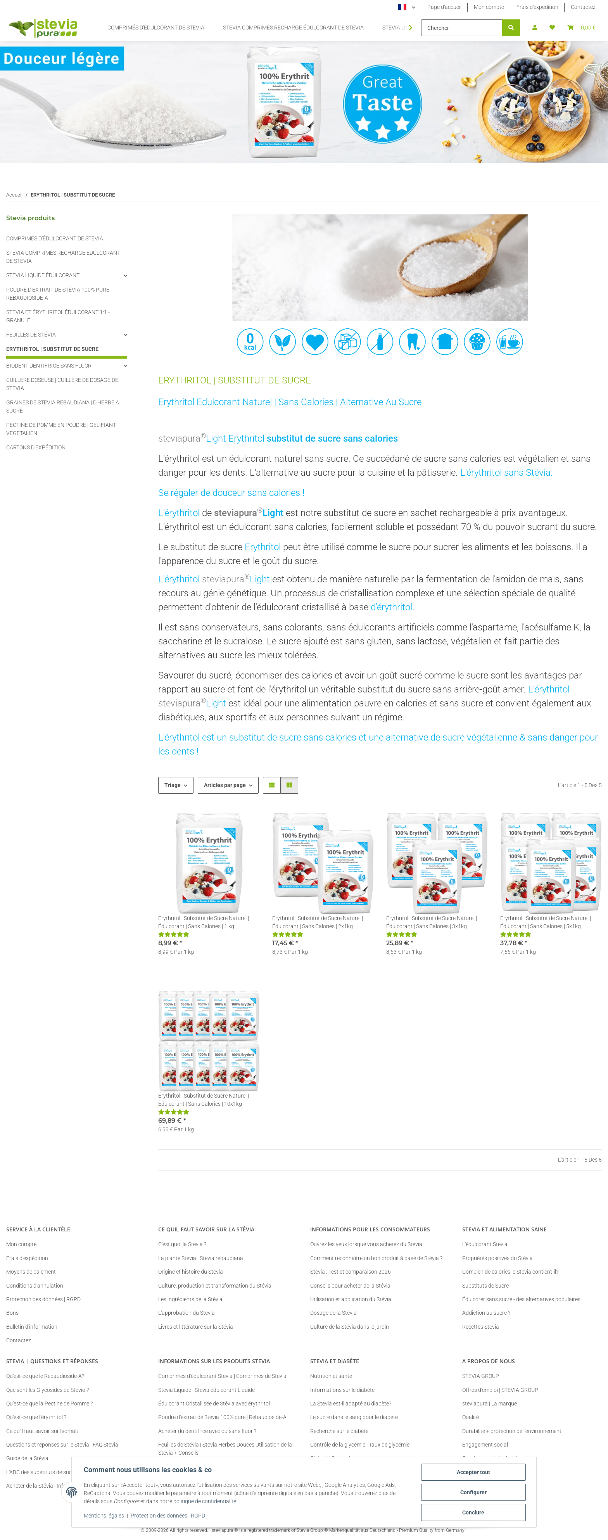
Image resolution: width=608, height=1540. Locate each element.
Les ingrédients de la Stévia (190, 1299)
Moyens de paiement (31, 1272)
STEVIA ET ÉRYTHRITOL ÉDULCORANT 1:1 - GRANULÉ (58, 316)
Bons (12, 1313)
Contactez (583, 7)
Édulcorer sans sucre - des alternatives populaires (521, 1299)
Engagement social (485, 1445)
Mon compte (489, 7)
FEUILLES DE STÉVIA (31, 334)
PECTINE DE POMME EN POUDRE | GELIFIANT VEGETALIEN (61, 429)
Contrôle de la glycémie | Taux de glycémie (359, 1445)
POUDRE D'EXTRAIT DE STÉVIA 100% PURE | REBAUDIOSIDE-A (59, 294)
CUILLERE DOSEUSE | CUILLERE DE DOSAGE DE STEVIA (62, 384)
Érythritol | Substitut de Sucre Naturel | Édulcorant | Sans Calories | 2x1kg (317, 922)
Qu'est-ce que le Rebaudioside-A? (45, 1376)
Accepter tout (473, 1472)
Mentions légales (104, 1516)
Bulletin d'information (31, 1327)
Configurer (473, 1492)
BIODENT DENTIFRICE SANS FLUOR (49, 366)
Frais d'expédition (537, 7)
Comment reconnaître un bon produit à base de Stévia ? (376, 1258)
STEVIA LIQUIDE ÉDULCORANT (42, 275)
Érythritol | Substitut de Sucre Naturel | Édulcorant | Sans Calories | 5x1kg (545, 922)
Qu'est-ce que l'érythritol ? (36, 1417)
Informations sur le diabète (342, 1390)
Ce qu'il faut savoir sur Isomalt (42, 1431)
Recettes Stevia (480, 1327)
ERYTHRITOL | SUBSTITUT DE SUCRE (52, 349)
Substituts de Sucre (485, 1286)
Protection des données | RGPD (168, 1516)
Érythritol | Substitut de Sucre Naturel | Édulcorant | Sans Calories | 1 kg (203, 922)
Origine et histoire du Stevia (190, 1272)
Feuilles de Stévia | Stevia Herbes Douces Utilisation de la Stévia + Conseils (225, 1449)
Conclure (473, 1512)
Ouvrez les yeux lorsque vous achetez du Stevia (366, 1244)
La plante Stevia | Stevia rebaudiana (200, 1258)
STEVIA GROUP (480, 1376)
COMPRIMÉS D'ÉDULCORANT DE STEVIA (54, 238)
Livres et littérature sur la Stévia (195, 1327)
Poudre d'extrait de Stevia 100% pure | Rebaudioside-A (222, 1417)
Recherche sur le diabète (339, 1431)
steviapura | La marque (489, 1403)
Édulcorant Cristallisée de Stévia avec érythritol (214, 1403)
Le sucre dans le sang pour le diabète (354, 1417)
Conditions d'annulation (34, 1286)
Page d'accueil (444, 7)
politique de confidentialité (205, 1502)
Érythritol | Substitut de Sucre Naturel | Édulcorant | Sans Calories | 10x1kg (203, 1100)
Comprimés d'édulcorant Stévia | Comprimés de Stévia (222, 1376)
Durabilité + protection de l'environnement (511, 1431)
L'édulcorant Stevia (485, 1244)
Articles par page (225, 785)
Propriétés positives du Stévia (497, 1258)
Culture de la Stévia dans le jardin (349, 1327)
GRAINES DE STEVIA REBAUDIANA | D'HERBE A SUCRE (62, 406)
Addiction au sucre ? (486, 1313)
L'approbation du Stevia (186, 1313)
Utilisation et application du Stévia (350, 1299)
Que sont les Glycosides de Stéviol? (47, 1390)
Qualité (470, 1417)
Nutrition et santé (331, 1376)
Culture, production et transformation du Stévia (214, 1286)
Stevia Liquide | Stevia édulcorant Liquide (206, 1390)
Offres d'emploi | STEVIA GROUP (500, 1390)
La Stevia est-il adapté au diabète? (350, 1403)
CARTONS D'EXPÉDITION (36, 447)
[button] (534, 27)
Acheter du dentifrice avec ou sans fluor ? (207, 1431)
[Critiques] (173, 934)
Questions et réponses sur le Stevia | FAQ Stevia (62, 1445)
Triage (172, 785)
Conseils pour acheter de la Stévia (350, 1286)
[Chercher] (462, 27)
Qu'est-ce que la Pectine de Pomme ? (49, 1403)
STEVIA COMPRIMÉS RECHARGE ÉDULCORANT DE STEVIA (63, 257)
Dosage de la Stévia (333, 1313)
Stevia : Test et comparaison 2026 (350, 1272)
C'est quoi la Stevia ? (182, 1244)
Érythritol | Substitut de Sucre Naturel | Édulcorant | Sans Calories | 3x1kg (431, 922)
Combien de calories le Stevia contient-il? (510, 1272)
